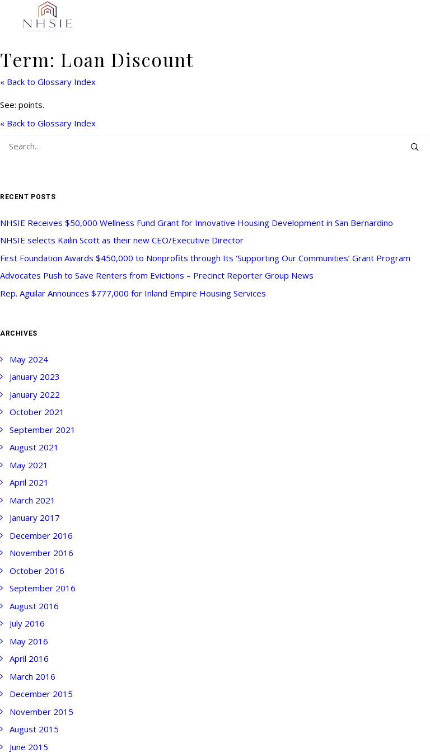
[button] (414, 146)
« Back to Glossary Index (48, 81)
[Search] (215, 146)
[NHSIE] (47, 17)
